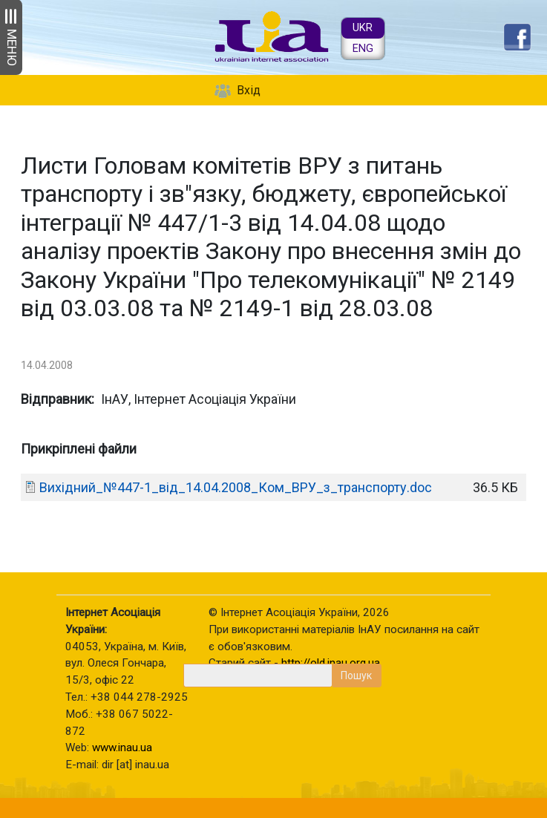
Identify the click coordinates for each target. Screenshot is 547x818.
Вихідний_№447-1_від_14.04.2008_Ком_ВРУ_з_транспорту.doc (235, 487)
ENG (363, 48)
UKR (363, 28)
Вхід (249, 90)
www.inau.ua (122, 747)
